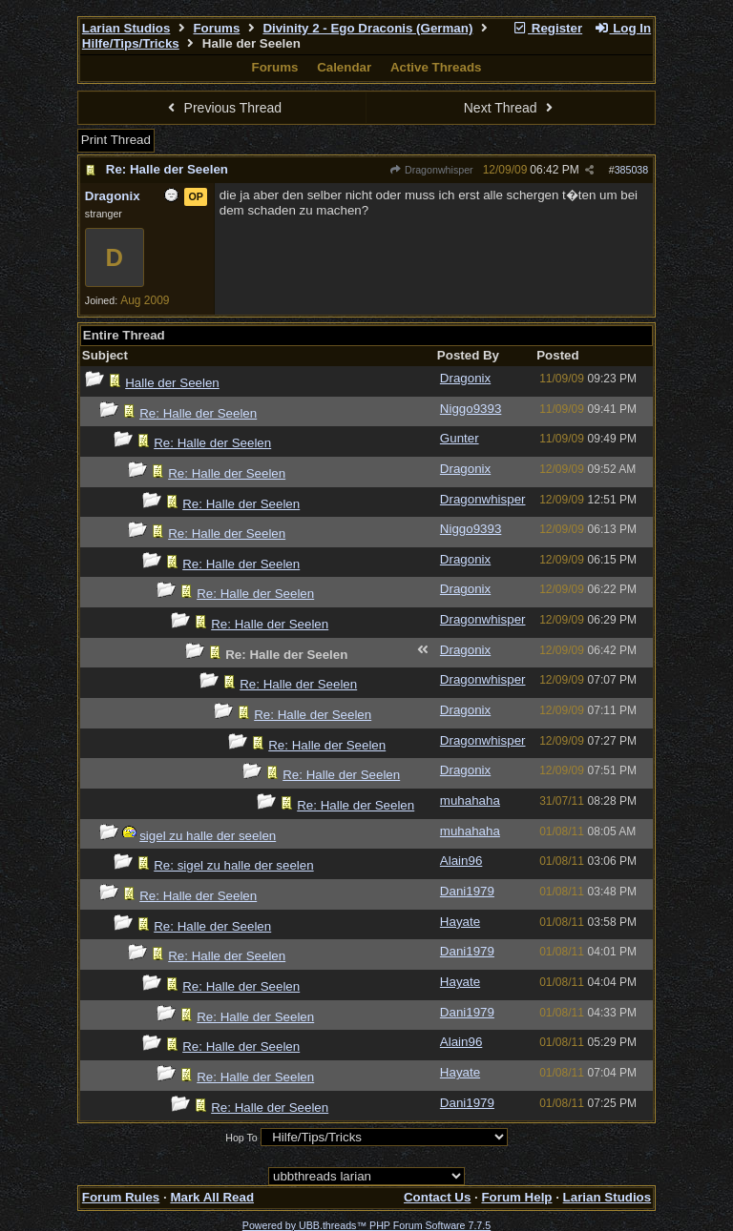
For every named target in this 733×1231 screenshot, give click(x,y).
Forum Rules (120, 1197)
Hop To (241, 1137)
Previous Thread (222, 107)
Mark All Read (212, 1197)
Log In (622, 28)
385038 (632, 169)
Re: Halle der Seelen (167, 169)
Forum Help (516, 1197)
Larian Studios (126, 28)
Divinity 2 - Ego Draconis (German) (367, 28)
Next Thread (510, 107)
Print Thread (116, 140)
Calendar (344, 67)
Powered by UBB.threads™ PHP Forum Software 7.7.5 (366, 1225)
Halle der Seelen (172, 383)
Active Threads (436, 67)
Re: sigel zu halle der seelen (233, 865)
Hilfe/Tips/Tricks (130, 43)
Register (547, 28)
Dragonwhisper (431, 169)
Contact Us (437, 1197)
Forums (216, 28)
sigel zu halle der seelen (207, 836)
